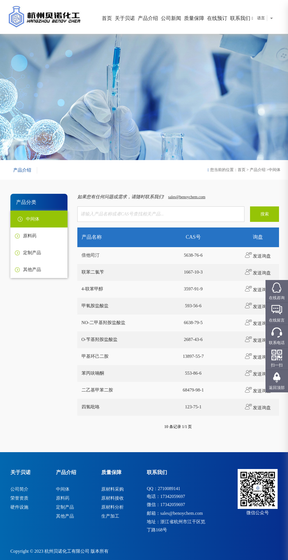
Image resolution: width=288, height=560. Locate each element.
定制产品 (65, 507)
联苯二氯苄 (93, 272)
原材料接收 (112, 498)
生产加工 (110, 516)
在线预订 (217, 18)
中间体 (62, 489)
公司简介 (19, 489)
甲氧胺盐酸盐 (95, 305)
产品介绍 (148, 18)
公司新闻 (171, 18)
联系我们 (240, 18)
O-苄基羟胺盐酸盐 (100, 339)
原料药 (62, 498)
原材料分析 (112, 507)
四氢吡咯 (91, 406)
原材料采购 (112, 489)
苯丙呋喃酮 (93, 373)
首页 (107, 18)
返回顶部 (277, 388)
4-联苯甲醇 (92, 288)
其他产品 (65, 516)
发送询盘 (258, 256)
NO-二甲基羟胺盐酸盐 (103, 322)
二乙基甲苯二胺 (97, 390)
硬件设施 (19, 507)
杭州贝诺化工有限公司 (66, 551)
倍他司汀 (91, 255)
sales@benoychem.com (186, 197)
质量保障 (194, 18)
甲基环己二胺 (95, 356)
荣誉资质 (19, 498)
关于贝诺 (125, 18)
